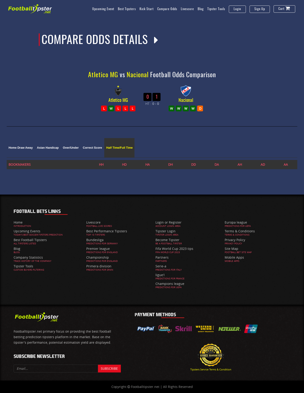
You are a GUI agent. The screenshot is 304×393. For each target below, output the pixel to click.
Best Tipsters (127, 9)
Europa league (236, 222)
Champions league (169, 283)
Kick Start (147, 9)
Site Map (231, 248)
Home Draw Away (21, 147)
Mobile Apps (234, 257)
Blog (201, 9)
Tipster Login (165, 231)
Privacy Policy (235, 240)
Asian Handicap (48, 147)
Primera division (98, 266)
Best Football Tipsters (30, 240)
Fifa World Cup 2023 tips (174, 248)
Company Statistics (28, 257)
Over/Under (71, 147)
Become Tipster (167, 240)
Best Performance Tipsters (106, 231)
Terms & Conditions (240, 231)
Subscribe (109, 368)
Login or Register (168, 222)
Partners (162, 257)
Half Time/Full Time (119, 147)
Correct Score (92, 147)
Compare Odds (167, 9)
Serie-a (160, 266)
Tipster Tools (216, 9)
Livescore (187, 9)
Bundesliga (95, 240)
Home (18, 222)
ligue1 (160, 275)
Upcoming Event (103, 9)
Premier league (98, 248)
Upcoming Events (27, 231)
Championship (97, 257)
